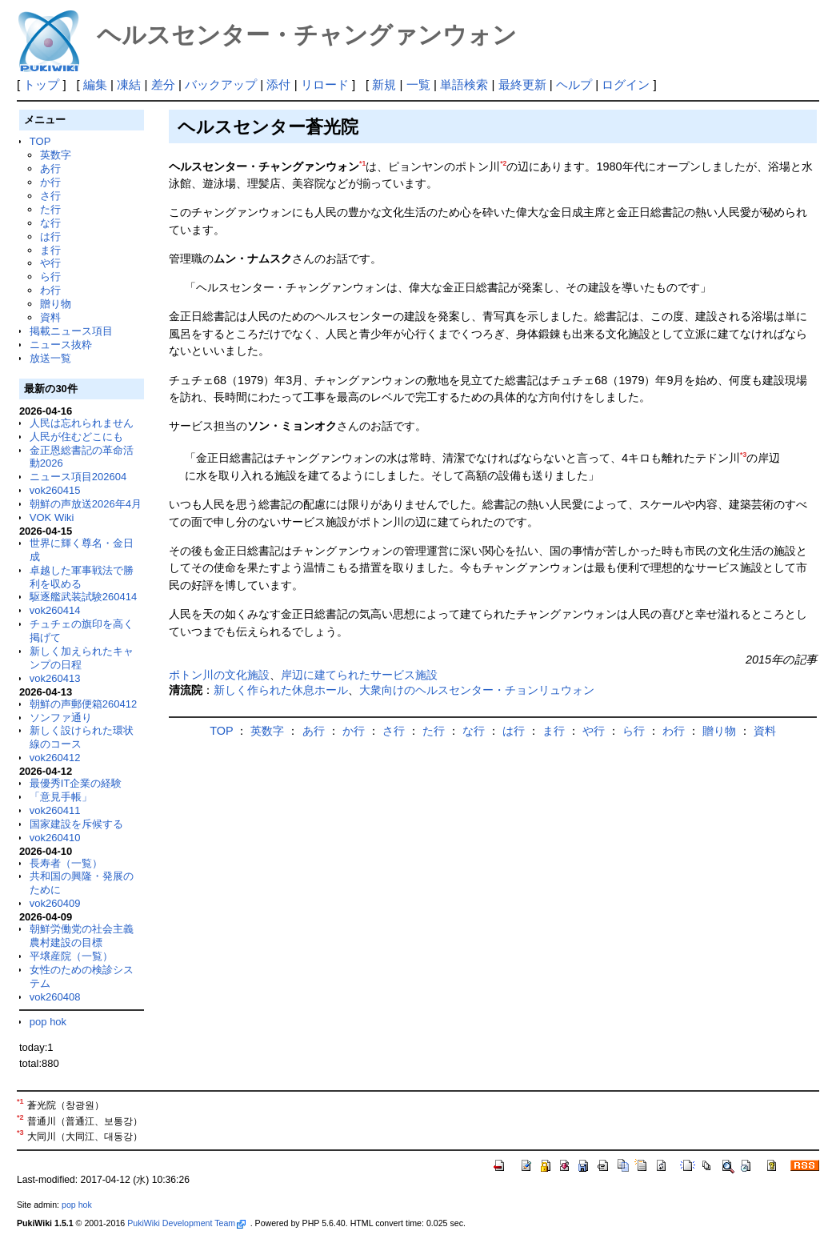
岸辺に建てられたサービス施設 (359, 674)
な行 (50, 223)
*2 (503, 163)
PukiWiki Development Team (186, 1223)
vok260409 (55, 903)
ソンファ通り (61, 718)
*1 (362, 163)
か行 (50, 182)
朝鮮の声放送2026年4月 (86, 504)
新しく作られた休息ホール (281, 690)
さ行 (50, 196)
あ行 (50, 168)
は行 (50, 237)
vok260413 (55, 678)
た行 (50, 209)
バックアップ (221, 84)
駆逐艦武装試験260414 (83, 597)
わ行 (50, 290)
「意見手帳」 (61, 797)
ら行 (50, 277)
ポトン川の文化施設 (219, 674)
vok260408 (55, 997)
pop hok (48, 1022)
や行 (50, 263)
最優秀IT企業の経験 (76, 783)
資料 (50, 317)
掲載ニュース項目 (71, 331)
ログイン (626, 84)
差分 (163, 84)
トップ (41, 84)
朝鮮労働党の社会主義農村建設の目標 (82, 935)
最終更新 (522, 84)
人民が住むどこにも (76, 437)
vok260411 (55, 810)
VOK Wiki (52, 517)
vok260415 (55, 490)
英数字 (55, 155)
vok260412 (55, 758)
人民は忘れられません (82, 423)
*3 (743, 455)
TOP (40, 141)
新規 (384, 84)
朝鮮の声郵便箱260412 (83, 704)
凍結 (129, 84)
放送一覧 (50, 358)
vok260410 (55, 838)
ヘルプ (574, 84)
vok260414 (55, 610)
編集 (95, 84)
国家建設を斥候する (76, 824)
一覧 (418, 84)
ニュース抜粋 (61, 345)
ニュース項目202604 (78, 477)
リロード (325, 84)
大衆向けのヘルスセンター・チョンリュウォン (476, 690)
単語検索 (464, 84)
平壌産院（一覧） (71, 956)
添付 (278, 84)
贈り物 (55, 304)
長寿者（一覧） (66, 863)
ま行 (50, 250)
